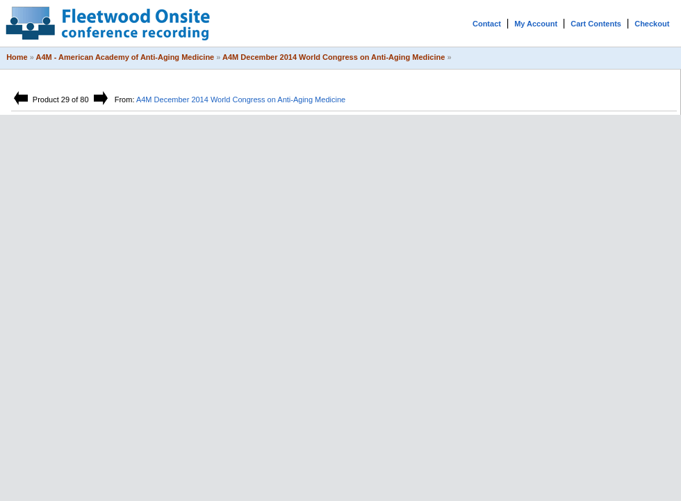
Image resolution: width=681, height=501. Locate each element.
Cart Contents (596, 23)
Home (17, 57)
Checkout (651, 23)
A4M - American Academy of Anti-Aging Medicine (125, 57)
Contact (487, 23)
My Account (535, 23)
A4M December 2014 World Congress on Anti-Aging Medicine (333, 57)
